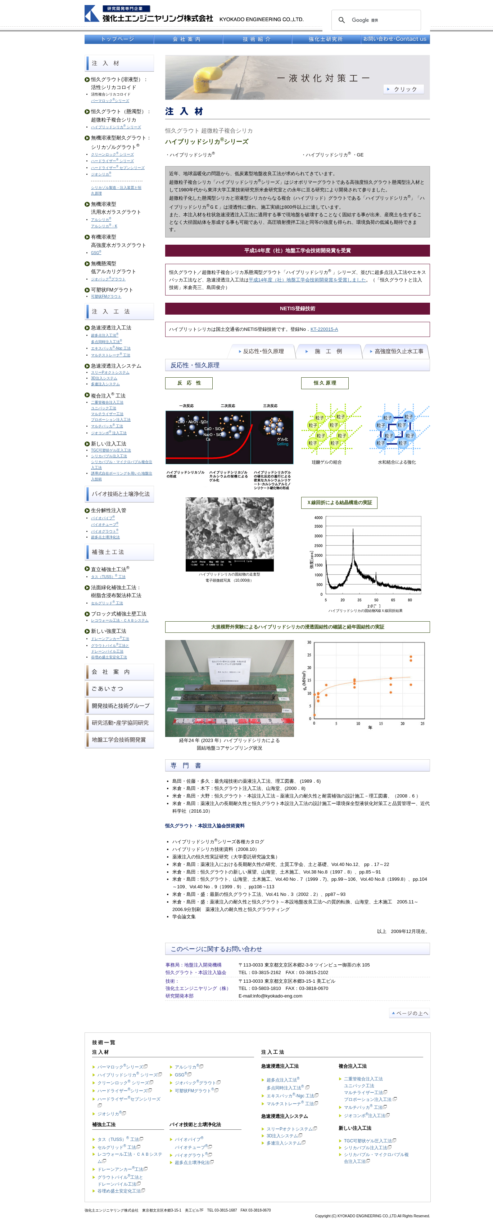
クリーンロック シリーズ (112, 154)
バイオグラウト (104, 531)
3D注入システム (104, 378)
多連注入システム (105, 384)
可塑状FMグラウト (106, 296)
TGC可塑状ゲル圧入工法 (111, 450)
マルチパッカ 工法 (107, 426)
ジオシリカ (101, 174)
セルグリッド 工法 (107, 603)
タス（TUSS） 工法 (108, 577)
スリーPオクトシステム (110, 372)
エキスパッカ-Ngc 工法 (111, 348)
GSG (96, 253)
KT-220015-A (324, 329)
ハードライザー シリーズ (112, 161)
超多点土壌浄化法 (105, 537)
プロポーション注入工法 (111, 420)
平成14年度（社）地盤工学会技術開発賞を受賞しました (307, 280)
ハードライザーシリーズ (123, 1090)
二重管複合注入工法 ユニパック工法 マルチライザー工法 (107, 408)
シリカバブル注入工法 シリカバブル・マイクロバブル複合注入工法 (121, 462)
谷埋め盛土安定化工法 (109, 657)
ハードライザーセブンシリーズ (129, 1099)
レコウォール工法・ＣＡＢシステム (120, 620)
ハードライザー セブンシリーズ (118, 168)
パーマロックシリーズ (110, 101)
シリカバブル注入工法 (365, 1147)
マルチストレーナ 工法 (110, 355)
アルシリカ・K (104, 226)
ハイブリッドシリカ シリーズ (116, 127)
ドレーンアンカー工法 (110, 639)
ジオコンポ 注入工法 (109, 433)
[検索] (375, 20)
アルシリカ (101, 220)
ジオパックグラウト (108, 279)
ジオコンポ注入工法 (364, 1115)
